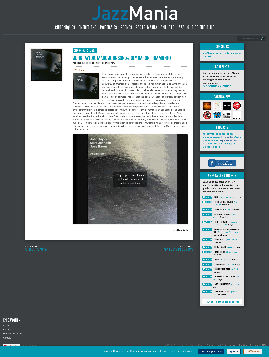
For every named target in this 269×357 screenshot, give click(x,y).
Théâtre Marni (225, 197)
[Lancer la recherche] (262, 38)
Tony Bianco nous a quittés (178, 250)
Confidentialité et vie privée (221, 345)
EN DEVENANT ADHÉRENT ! (216, 86)
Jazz (93, 51)
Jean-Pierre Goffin (89, 63)
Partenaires (222, 96)
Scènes (126, 27)
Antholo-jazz (172, 27)
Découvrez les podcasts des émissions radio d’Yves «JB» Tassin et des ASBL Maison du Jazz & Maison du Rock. (221, 140)
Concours (222, 46)
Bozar (227, 210)
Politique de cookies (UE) (252, 345)
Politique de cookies (181, 351)
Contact (7, 337)
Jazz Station (231, 240)
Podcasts (222, 127)
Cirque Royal (231, 252)
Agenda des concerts (222, 175)
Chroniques (65, 27)
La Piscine (235, 269)
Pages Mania (146, 27)
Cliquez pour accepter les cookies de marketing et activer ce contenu (130, 179)
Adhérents (222, 66)
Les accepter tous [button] (211, 351)
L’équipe (7, 329)
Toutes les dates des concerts (222, 301)
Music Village (225, 260)
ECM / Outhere (80, 70)
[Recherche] (249, 38)
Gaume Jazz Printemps (228, 232)
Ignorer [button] (234, 351)
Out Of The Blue (200, 27)
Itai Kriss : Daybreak (36, 250)
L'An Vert (230, 264)
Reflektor (231, 247)
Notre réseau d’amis (13, 333)
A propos (8, 325)
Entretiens (88, 27)
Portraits (108, 27)
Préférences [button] (253, 351)
